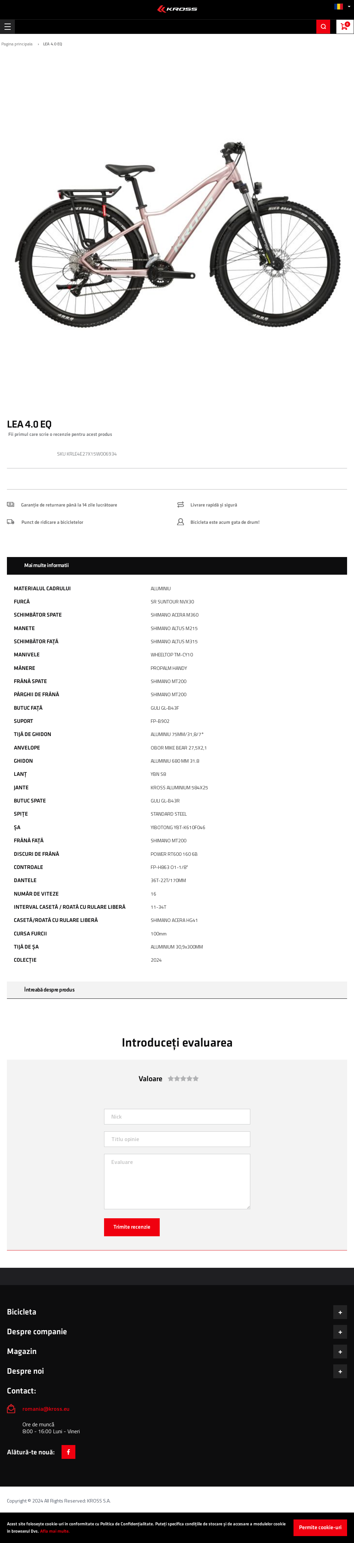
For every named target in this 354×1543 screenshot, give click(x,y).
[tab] (177, 565)
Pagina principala (16, 44)
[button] (342, 6)
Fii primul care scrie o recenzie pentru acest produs (60, 434)
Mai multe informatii (46, 565)
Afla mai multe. (55, 1531)
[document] (177, 1527)
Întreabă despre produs (49, 990)
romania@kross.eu (45, 1409)
